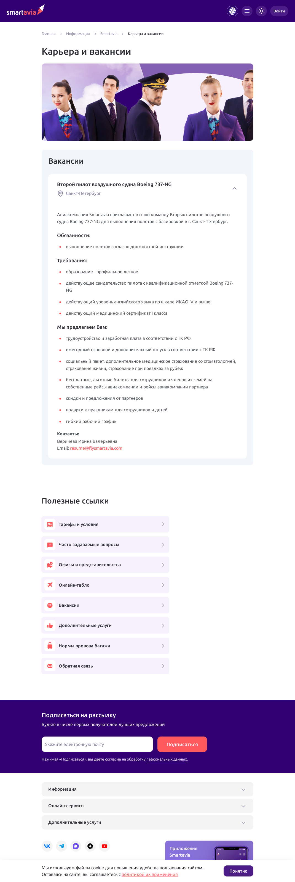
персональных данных (166, 681)
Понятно (238, 871)
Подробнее (52, 841)
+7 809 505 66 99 (126, 824)
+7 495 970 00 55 (59, 824)
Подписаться (182, 666)
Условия (116, 841)
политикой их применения (150, 874)
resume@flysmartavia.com (96, 448)
